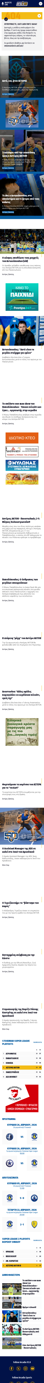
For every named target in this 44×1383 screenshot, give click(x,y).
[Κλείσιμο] (39, 15)
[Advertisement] (22, 114)
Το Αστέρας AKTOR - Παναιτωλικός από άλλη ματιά (31, 1332)
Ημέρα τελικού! (29, 1307)
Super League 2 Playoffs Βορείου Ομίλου (16, 1240)
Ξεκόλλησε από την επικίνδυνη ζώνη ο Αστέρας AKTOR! (18, 154)
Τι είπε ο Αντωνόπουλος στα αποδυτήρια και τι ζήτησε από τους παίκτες (21, 199)
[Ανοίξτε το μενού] (40, 3)
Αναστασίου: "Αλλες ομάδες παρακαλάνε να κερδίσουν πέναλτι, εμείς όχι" (21, 695)
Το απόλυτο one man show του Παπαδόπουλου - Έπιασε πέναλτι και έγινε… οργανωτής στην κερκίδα (21, 407)
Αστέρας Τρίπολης (8, 168)
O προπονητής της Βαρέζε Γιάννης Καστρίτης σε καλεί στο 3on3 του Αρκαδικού (20, 1012)
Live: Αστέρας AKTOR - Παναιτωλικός (31, 1346)
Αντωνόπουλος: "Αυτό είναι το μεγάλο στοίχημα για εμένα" (31, 1317)
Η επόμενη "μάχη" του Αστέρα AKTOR (21, 638)
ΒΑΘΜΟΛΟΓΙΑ (37, 1042)
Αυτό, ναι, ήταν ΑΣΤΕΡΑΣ (14, 80)
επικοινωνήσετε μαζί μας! (13, 45)
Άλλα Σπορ (5, 865)
